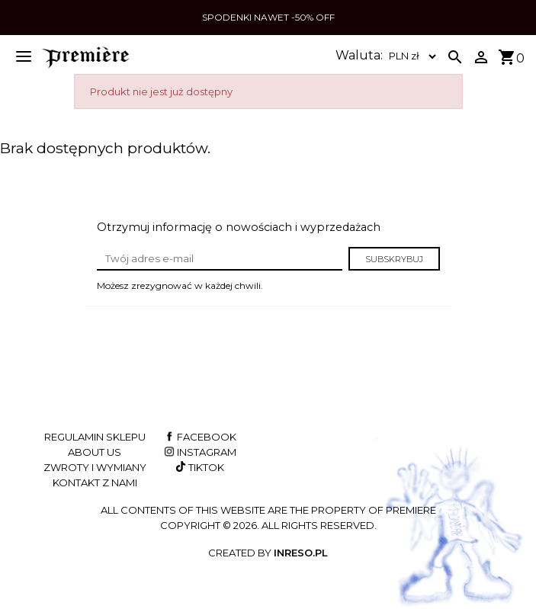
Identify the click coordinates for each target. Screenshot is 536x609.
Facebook (199, 437)
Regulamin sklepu (95, 437)
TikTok (198, 467)
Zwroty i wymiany (94, 467)
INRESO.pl (301, 552)
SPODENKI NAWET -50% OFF (268, 17)
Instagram (199, 452)
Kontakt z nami (95, 482)
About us (94, 452)
